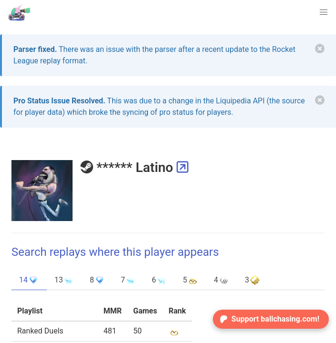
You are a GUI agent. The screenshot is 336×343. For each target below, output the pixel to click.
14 (29, 280)
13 (64, 280)
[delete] (320, 48)
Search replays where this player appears (115, 252)
